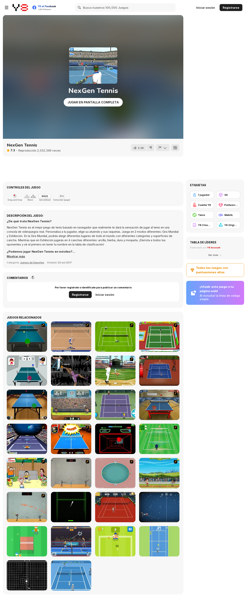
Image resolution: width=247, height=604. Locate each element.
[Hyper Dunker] (71, 370)
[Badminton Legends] (159, 473)
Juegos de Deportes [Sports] (32, 262)
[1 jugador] (202, 195)
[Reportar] (163, 147)
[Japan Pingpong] (27, 370)
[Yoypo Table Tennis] (27, 405)
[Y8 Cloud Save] (202, 225)
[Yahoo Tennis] (71, 336)
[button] (16, 256)
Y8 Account (213, 247)
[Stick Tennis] (159, 370)
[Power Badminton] (71, 541)
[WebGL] (228, 215)
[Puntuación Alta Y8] (228, 205)
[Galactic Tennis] (27, 439)
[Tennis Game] (115, 336)
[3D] (228, 195)
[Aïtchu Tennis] (159, 439)
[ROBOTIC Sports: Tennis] (71, 575)
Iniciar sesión (205, 7)
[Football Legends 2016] (71, 405)
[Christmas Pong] (159, 507)
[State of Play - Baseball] (115, 370)
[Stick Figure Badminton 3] (27, 507)
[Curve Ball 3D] (115, 439)
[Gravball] (27, 575)
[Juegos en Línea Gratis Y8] (20, 7)
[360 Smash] (115, 473)
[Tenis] (202, 215)
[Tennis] (115, 405)
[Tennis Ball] (159, 541)
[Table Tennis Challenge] (159, 405)
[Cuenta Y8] (202, 205)
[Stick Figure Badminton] (71, 473)
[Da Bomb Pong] (71, 439)
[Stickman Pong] (27, 541)
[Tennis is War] (115, 541)
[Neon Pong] (71, 507)
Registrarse (231, 7)
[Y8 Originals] (228, 225)
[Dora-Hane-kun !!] (27, 473)
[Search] (79, 7)
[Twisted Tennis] (159, 336)
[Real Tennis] (115, 507)
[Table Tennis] (27, 336)
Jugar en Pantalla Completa (93, 102)
